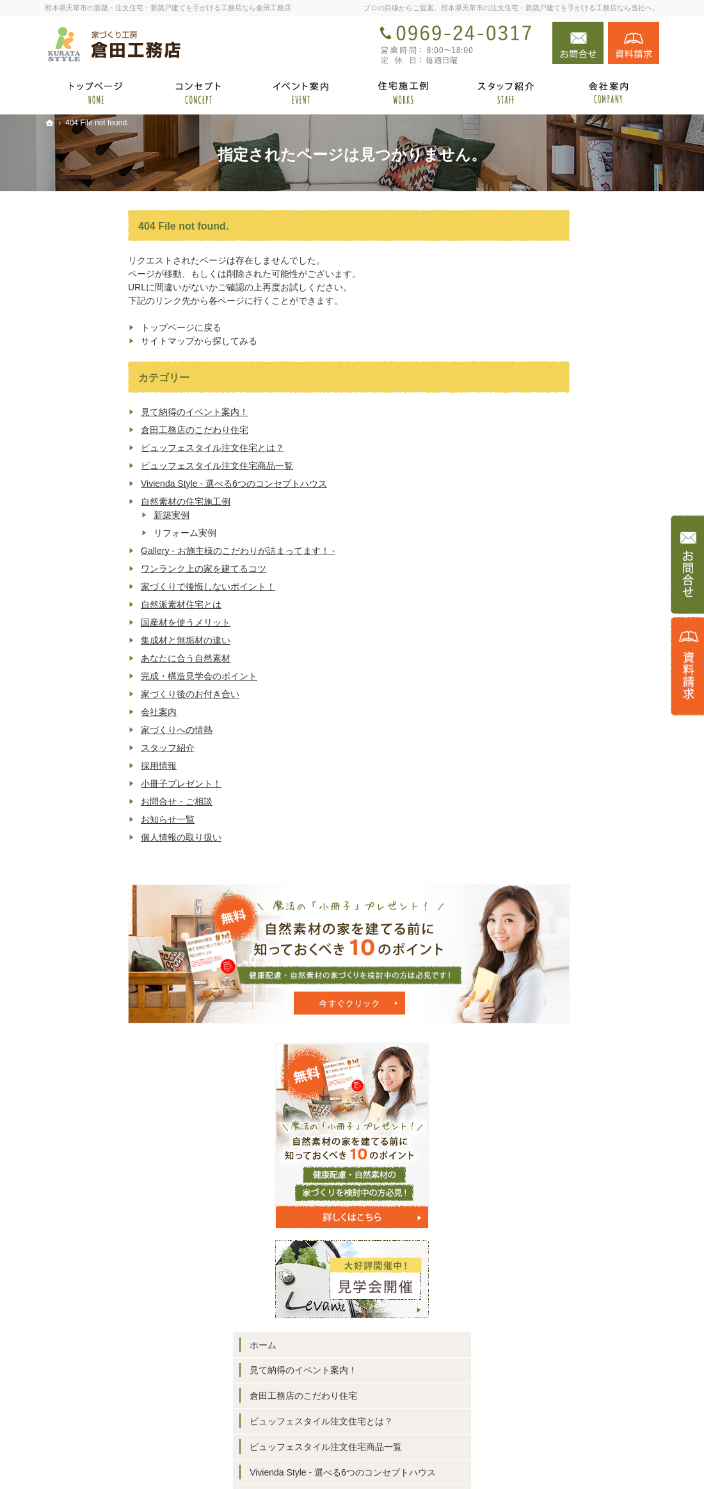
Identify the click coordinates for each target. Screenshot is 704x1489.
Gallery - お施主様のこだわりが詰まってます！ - (155, 551)
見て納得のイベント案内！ (111, 412)
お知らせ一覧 (84, 819)
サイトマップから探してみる (116, 341)
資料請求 (633, 43)
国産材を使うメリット (102, 622)
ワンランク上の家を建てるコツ (120, 568)
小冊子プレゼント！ (98, 783)
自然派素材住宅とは (98, 604)
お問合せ (578, 43)
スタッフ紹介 (84, 748)
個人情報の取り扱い (98, 837)
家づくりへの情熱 (93, 730)
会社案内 (75, 712)
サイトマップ (549, 1219)
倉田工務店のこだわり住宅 (111, 430)
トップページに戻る (98, 327)
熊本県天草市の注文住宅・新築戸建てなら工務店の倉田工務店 (482, 1458)
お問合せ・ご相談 (93, 801)
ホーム (535, 509)
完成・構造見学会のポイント (116, 676)
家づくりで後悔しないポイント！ (125, 586)
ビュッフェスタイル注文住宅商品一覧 (134, 466)
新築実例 (88, 515)
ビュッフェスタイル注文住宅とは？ (129, 448)
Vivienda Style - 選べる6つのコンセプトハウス (151, 483)
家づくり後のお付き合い (107, 694)
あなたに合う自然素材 (102, 658)
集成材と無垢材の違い (102, 640)
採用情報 (75, 765)
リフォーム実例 (565, 739)
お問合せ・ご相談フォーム (582, 1410)
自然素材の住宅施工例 (102, 501)
